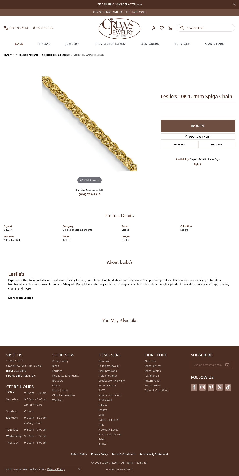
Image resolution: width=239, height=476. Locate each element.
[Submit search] (182, 28)
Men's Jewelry (60, 390)
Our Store (214, 43)
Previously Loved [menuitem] (108, 429)
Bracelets (57, 380)
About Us (150, 361)
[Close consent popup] (79, 469)
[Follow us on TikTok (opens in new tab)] (228, 387)
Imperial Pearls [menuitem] (107, 385)
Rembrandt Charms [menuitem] (110, 434)
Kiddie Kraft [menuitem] (105, 400)
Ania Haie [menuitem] (104, 361)
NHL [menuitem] (101, 424)
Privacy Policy (153, 385)
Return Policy (152, 380)
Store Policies (153, 371)
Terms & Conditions (156, 390)
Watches (57, 400)
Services (182, 43)
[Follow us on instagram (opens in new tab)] (202, 387)
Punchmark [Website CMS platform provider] (126, 469)
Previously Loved (110, 43)
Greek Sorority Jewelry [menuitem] (111, 380)
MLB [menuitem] (101, 415)
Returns (216, 144)
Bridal (44, 43)
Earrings (57, 371)
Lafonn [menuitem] (102, 405)
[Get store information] (21, 375)
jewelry (8, 54)
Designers (150, 43)
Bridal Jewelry (60, 361)
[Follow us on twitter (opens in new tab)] (219, 387)
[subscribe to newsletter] (227, 365)
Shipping (179, 144)
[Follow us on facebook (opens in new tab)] (194, 387)
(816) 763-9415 (89, 194)
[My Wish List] (162, 28)
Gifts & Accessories (63, 395)
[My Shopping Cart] (170, 28)
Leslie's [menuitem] (102, 410)
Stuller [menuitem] (102, 444)
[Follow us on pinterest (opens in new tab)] (211, 387)
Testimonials (152, 375)
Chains (56, 385)
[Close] (234, 4)
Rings (55, 366)
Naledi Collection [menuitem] (108, 420)
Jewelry (72, 43)
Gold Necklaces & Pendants (56, 54)
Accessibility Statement (154, 454)
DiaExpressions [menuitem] (107, 371)
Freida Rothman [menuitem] (108, 375)
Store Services (153, 366)
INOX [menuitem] (101, 390)
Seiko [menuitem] (101, 439)
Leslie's (125, 229)
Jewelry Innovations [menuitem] (109, 395)
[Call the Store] (16, 371)
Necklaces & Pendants (27, 54)
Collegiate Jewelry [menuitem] (108, 366)
